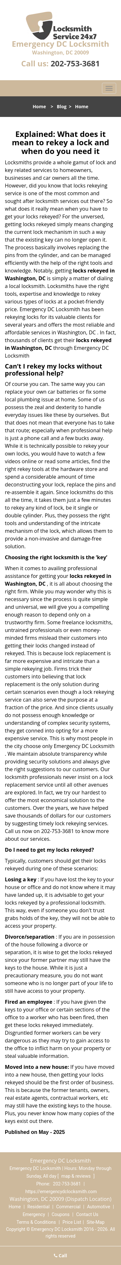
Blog (61, 106)
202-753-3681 (75, 63)
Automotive (98, 1206)
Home (39, 106)
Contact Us (87, 1214)
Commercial (68, 1206)
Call (60, 1255)
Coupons (61, 1214)
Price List (72, 1222)
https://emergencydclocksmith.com (61, 1191)
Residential (38, 1206)
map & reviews (76, 1176)
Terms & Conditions (36, 1222)
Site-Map (96, 1222)
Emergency (34, 1214)
